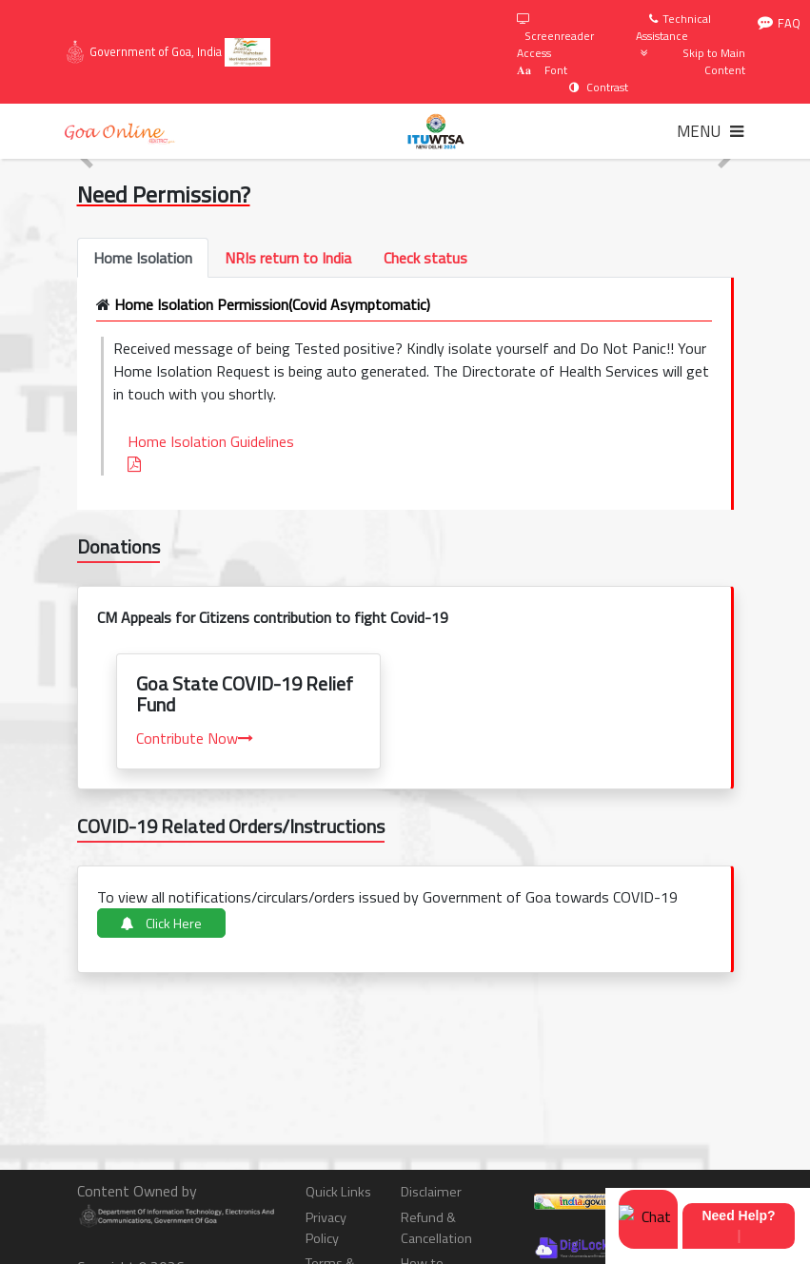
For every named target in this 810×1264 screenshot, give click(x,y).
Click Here (161, 923)
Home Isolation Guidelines (215, 451)
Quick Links (338, 1192)
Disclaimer (431, 1192)
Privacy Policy (326, 1228)
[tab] (142, 258)
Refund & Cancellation (436, 1228)
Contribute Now (194, 738)
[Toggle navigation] (710, 131)
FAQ (779, 23)
